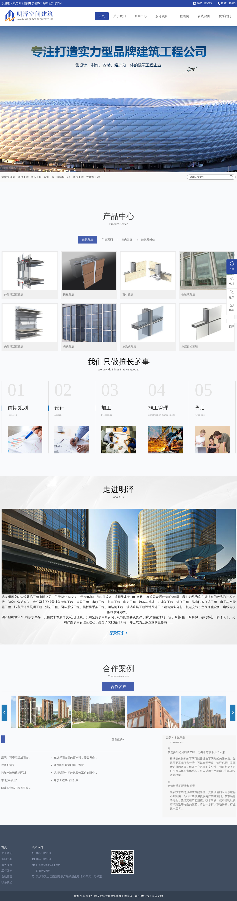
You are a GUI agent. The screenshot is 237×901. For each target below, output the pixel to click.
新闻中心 (140, 16)
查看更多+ (52, 739)
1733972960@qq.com (48, 864)
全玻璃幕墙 (188, 362)
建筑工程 (23, 177)
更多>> (209, 737)
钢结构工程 (63, 177)
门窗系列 (107, 307)
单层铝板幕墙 (189, 414)
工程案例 (183, 16)
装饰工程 (48, 177)
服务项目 (161, 16)
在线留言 (204, 16)
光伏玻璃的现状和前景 (220, 787)
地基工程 (36, 177)
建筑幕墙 (87, 307)
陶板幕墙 (68, 362)
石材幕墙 (127, 362)
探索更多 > (118, 633)
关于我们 (119, 16)
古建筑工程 (93, 177)
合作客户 (118, 722)
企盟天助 (157, 896)
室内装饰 (127, 307)
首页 (102, 16)
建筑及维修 (148, 307)
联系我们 (225, 16)
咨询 (231, 265)
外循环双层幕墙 (13, 362)
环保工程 (78, 177)
